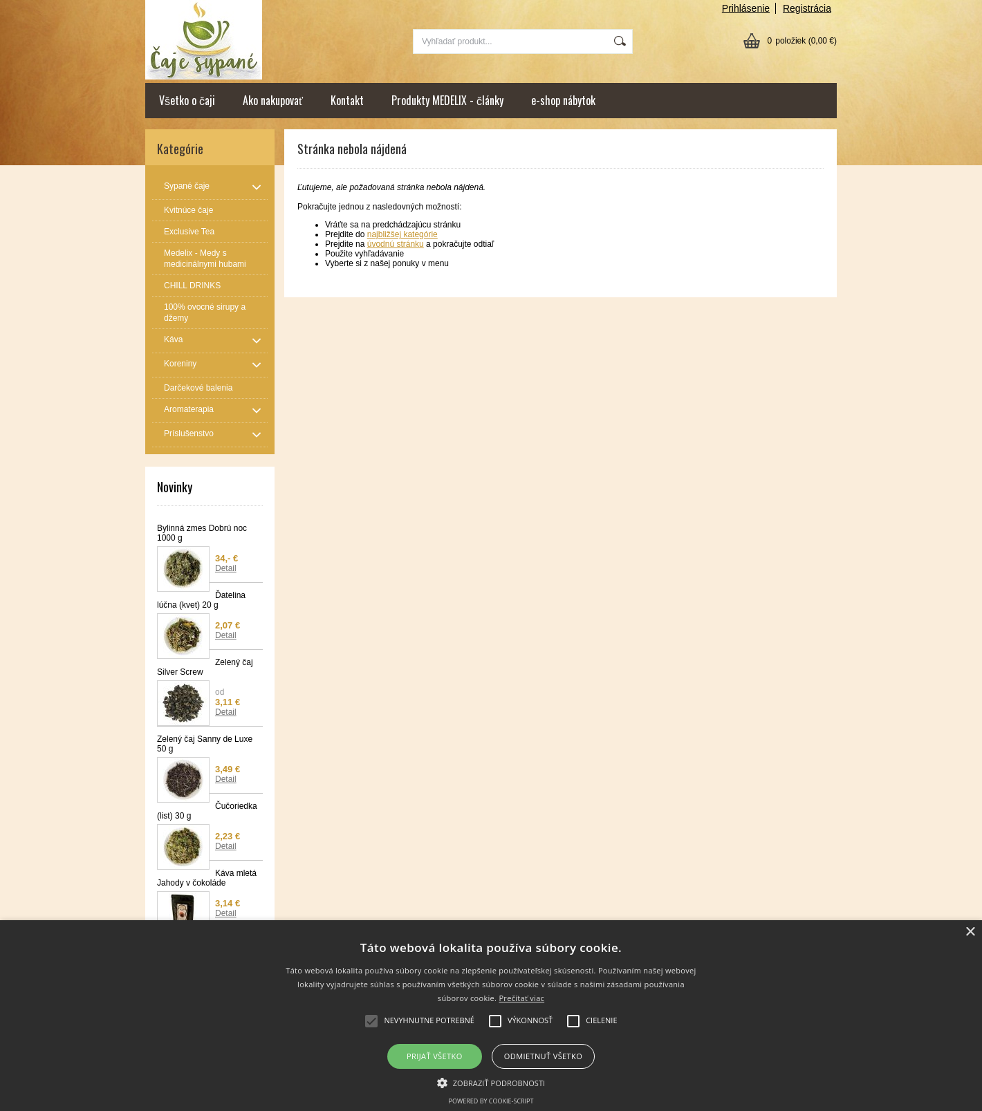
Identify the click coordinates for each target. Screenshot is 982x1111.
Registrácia (807, 8)
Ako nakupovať (273, 100)
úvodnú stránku (395, 244)
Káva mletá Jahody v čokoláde (207, 878)
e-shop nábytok (563, 100)
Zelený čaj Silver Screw (205, 667)
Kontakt (347, 100)
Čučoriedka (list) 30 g (207, 811)
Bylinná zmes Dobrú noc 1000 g (202, 533)
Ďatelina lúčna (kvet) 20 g (201, 600)
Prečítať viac (521, 998)
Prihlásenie (746, 8)
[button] (491, 1082)
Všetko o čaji (187, 100)
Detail (226, 568)
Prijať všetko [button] (435, 1056)
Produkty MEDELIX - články (447, 100)
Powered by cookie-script (491, 1100)
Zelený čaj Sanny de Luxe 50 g (204, 744)
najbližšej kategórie (402, 234)
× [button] (970, 932)
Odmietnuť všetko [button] (543, 1056)
